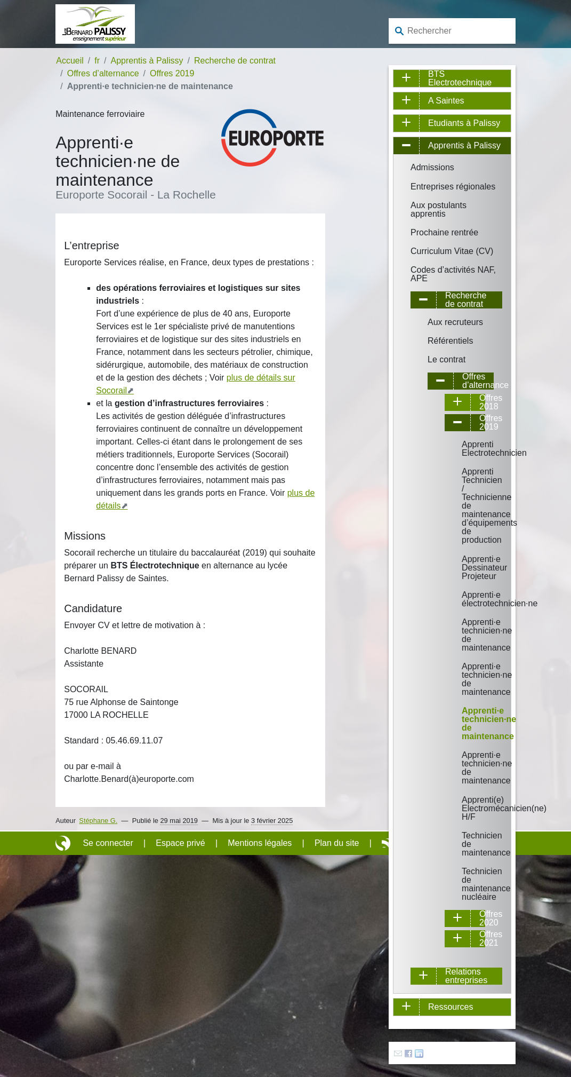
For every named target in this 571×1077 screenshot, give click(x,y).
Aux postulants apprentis (439, 209)
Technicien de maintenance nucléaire (469, 884)
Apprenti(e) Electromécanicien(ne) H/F (469, 808)
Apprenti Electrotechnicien (469, 448)
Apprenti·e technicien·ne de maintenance (469, 634)
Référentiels (450, 340)
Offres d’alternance (103, 73)
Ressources (450, 1006)
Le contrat (446, 359)
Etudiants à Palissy (464, 123)
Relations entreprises (466, 976)
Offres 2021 (483, 938)
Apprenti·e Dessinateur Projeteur (469, 568)
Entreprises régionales (453, 186)
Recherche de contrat (235, 60)
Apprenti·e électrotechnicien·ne (469, 599)
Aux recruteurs (455, 322)
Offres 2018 (483, 402)
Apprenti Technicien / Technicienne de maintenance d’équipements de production (469, 505)
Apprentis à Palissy (147, 60)
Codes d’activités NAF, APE (453, 274)
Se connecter (108, 843)
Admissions (432, 167)
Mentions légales (260, 843)
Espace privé (180, 843)
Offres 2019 (172, 73)
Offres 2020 (483, 918)
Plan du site (337, 843)
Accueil (70, 60)
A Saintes (446, 100)
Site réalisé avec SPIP (64, 843)
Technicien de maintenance (469, 844)
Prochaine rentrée (444, 232)
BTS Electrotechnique (460, 78)
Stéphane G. (98, 821)
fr (97, 60)
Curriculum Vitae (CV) (452, 251)
